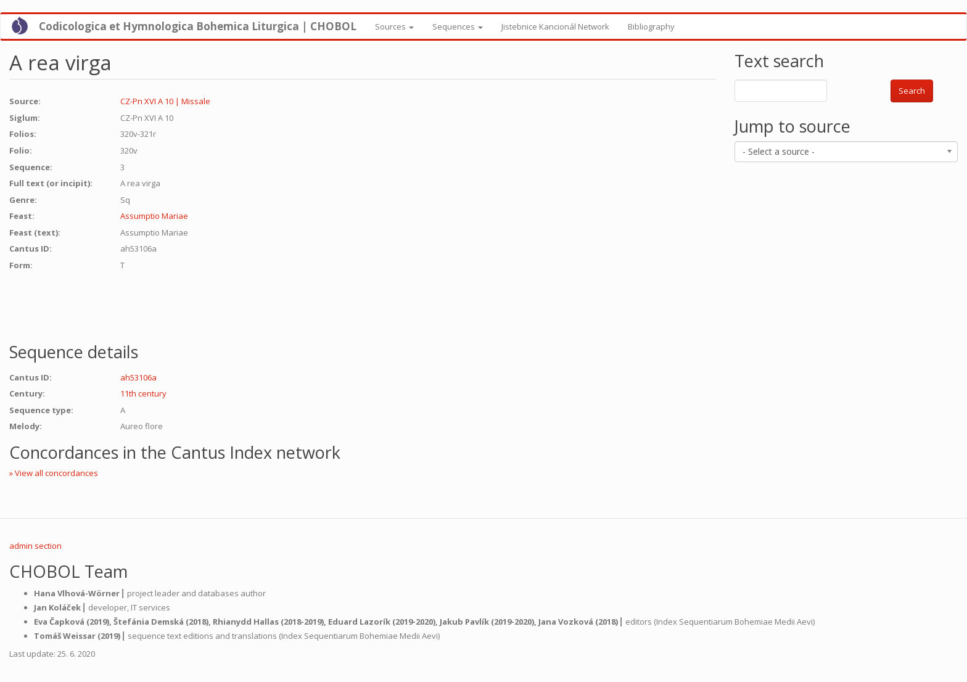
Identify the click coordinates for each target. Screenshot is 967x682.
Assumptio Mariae (154, 215)
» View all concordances (53, 473)
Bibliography (651, 26)
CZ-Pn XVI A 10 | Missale (165, 101)
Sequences (457, 26)
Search (912, 90)
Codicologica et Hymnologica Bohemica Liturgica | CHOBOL (197, 26)
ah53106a (138, 377)
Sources (394, 26)
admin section (35, 545)
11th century (143, 393)
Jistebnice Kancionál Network (555, 26)
